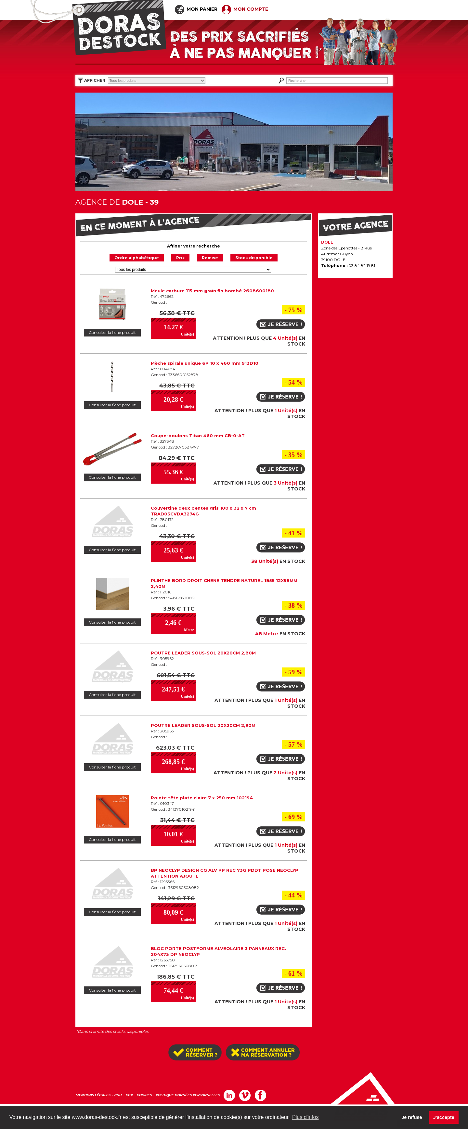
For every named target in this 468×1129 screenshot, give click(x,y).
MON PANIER (196, 9)
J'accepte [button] (443, 1117)
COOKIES (143, 1095)
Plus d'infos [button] (305, 1117)
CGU (118, 1095)
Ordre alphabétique (136, 257)
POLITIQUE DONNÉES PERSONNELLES (187, 1095)
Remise (210, 257)
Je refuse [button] (411, 1117)
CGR (129, 1095)
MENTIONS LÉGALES (92, 1095)
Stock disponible (254, 257)
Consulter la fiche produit (112, 332)
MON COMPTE (245, 9)
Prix (180, 257)
